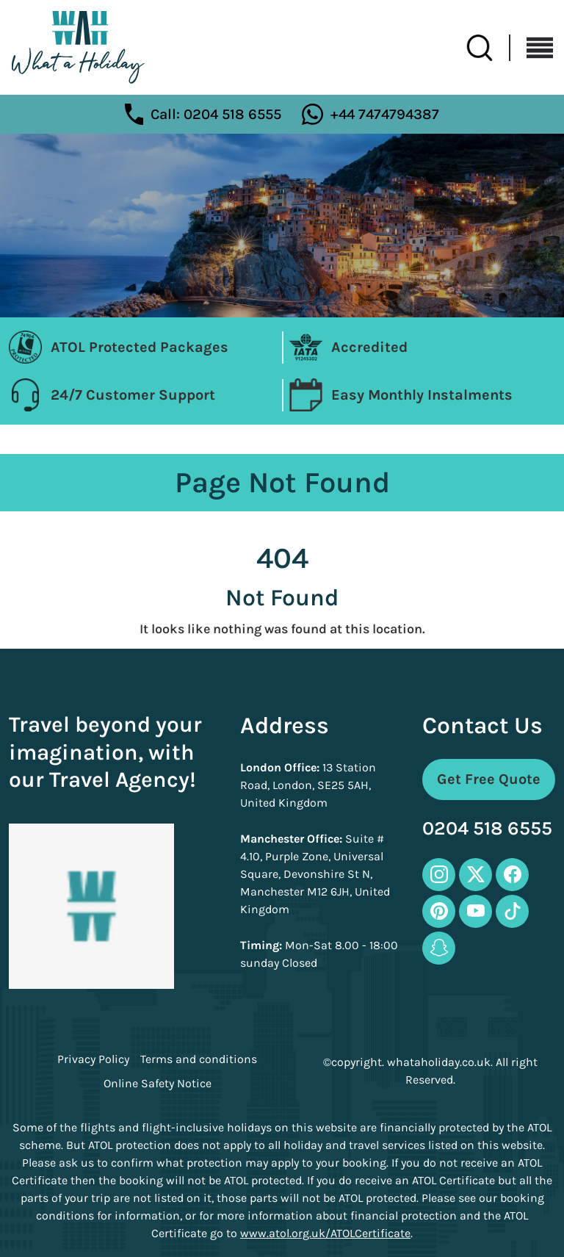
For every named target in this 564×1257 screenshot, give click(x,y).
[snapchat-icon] (438, 948)
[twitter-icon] (475, 874)
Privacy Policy (93, 1059)
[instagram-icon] (438, 874)
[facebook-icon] (512, 874)
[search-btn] (488, 48)
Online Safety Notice (158, 1083)
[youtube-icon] (475, 911)
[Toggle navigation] (531, 48)
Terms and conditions (198, 1059)
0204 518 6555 (487, 829)
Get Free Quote (488, 779)
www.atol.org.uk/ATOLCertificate (325, 1233)
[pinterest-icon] (438, 911)
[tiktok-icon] (512, 911)
